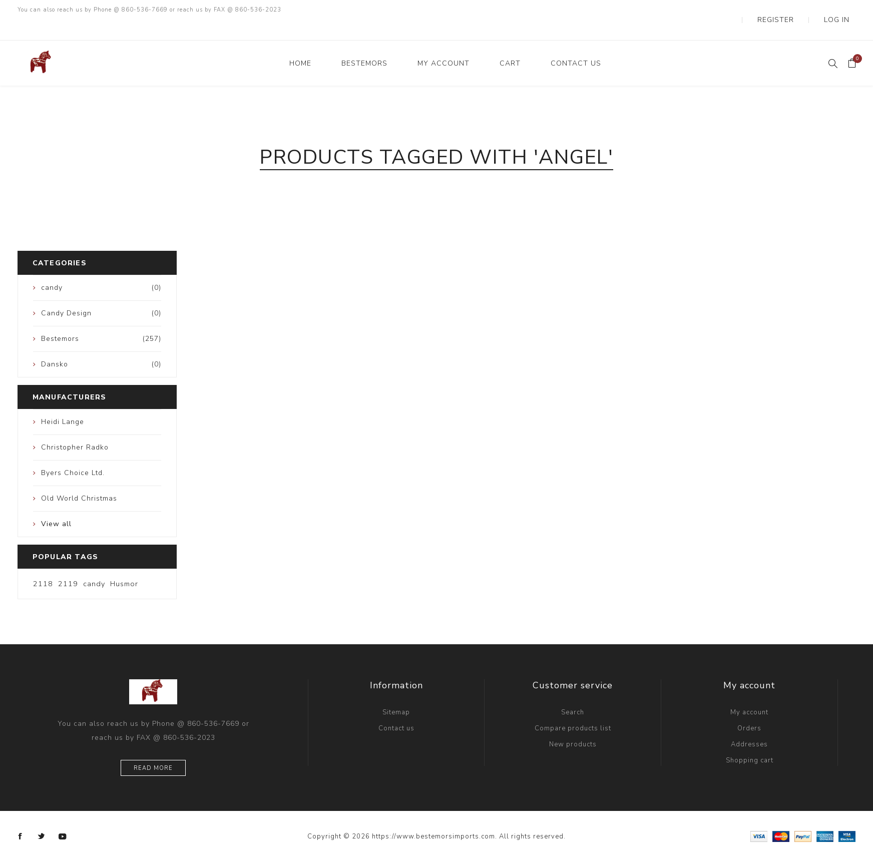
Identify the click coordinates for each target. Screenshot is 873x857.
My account (749, 692)
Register (798, 10)
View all (56, 504)
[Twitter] (42, 816)
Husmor (124, 564)
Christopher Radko (75, 427)
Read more (153, 748)
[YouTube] (63, 816)
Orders (749, 708)
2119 (68, 564)
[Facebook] (21, 816)
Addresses (749, 724)
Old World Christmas (79, 478)
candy (94, 564)
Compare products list (573, 708)
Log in (843, 10)
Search (572, 692)
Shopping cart (749, 740)
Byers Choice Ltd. (73, 453)
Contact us (396, 708)
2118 (43, 564)
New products (573, 724)
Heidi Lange (62, 401)
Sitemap (396, 692)
